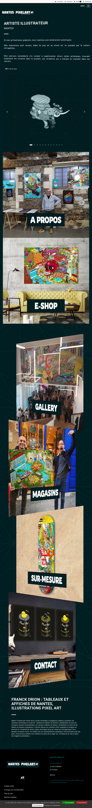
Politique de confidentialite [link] (52, 805)
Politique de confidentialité (14, 790)
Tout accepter (68, 802)
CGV (52, 775)
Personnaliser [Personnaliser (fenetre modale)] (37, 805)
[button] (7, 111)
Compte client (9, 786)
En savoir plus (17, 68)
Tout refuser (82, 802)
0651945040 (56, 766)
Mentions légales (10, 797)
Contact (54, 770)
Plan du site (8, 793)
